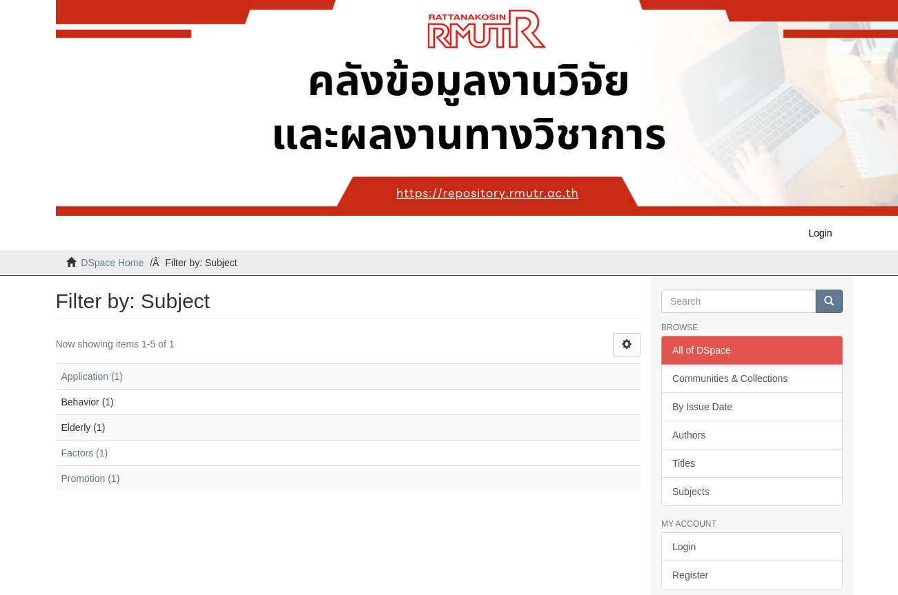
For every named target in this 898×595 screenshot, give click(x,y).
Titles (683, 463)
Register (690, 575)
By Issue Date (702, 406)
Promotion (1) (90, 478)
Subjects (691, 491)
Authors (688, 435)
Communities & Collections (730, 378)
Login (684, 546)
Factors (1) (84, 452)
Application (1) (92, 376)
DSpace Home (112, 262)
